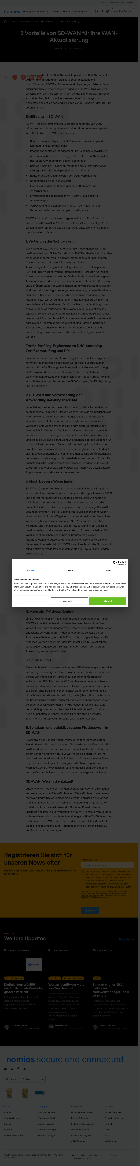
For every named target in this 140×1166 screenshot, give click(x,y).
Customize (69, 601)
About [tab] (109, 570)
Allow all (108, 601)
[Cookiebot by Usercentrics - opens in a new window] (115, 563)
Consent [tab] (31, 570)
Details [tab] (70, 570)
